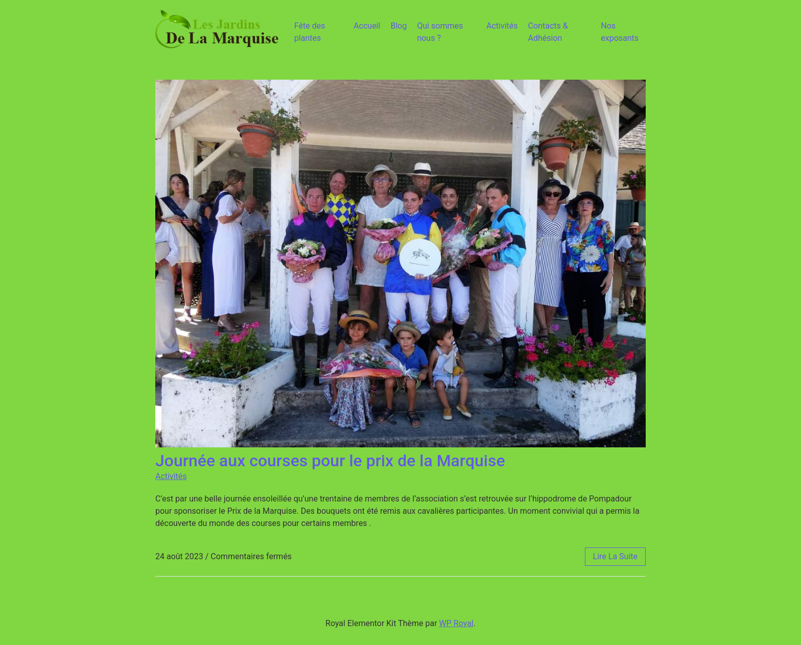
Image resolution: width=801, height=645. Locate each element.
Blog (398, 26)
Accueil (367, 26)
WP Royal (456, 623)
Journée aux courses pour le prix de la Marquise (330, 460)
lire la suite (615, 556)
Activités (502, 26)
